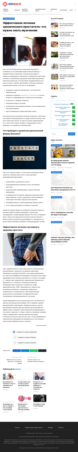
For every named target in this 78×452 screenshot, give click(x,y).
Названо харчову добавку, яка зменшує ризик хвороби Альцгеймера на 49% (63, 240)
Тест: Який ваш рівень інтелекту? (63, 120)
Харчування (63, 10)
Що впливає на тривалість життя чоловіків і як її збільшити (9, 384)
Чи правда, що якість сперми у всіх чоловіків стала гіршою (8, 406)
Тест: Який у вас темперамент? (63, 124)
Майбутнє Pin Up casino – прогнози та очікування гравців (14, 361)
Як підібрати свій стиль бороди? (39, 405)
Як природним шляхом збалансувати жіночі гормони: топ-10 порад (63, 163)
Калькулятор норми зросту (62, 104)
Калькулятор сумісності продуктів (63, 108)
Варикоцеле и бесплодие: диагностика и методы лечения (23, 406)
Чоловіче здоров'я (19, 14)
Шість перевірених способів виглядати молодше (62, 214)
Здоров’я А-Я (54, 10)
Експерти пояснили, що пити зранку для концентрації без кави (67, 33)
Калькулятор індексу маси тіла (63, 116)
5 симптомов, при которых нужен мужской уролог (24, 383)
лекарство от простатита (29, 95)
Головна (5, 14)
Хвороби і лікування (25, 10)
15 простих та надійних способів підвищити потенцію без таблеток (39, 385)
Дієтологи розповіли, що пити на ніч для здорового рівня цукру (67, 86)
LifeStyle (17, 10)
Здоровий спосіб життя (40, 10)
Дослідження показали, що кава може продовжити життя (63, 189)
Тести (71, 10)
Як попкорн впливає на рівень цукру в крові (67, 24)
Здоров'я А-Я (11, 14)
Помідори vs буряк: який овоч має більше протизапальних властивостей (66, 55)
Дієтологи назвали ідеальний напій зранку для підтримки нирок (67, 66)
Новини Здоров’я (5, 10)
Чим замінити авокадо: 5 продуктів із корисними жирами (67, 76)
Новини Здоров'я (56, 145)
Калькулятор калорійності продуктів (63, 112)
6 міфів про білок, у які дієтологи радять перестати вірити (67, 44)
